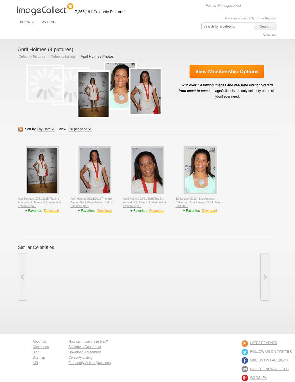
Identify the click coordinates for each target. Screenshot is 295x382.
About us (39, 341)
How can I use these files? (88, 341)
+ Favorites (34, 211)
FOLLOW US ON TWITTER (271, 352)
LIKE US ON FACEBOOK (269, 360)
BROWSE (27, 22)
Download (51, 211)
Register (270, 18)
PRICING (49, 22)
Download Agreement (84, 352)
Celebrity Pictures (32, 57)
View (62, 129)
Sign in (255, 18)
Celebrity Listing (63, 57)
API (35, 363)
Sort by (30, 129)
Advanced (269, 34)
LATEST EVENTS (263, 343)
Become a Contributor (84, 347)
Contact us (41, 347)
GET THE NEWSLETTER (269, 369)
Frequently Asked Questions (89, 363)
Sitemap (39, 357)
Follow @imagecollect (223, 5)
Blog (36, 352)
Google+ (258, 378)
